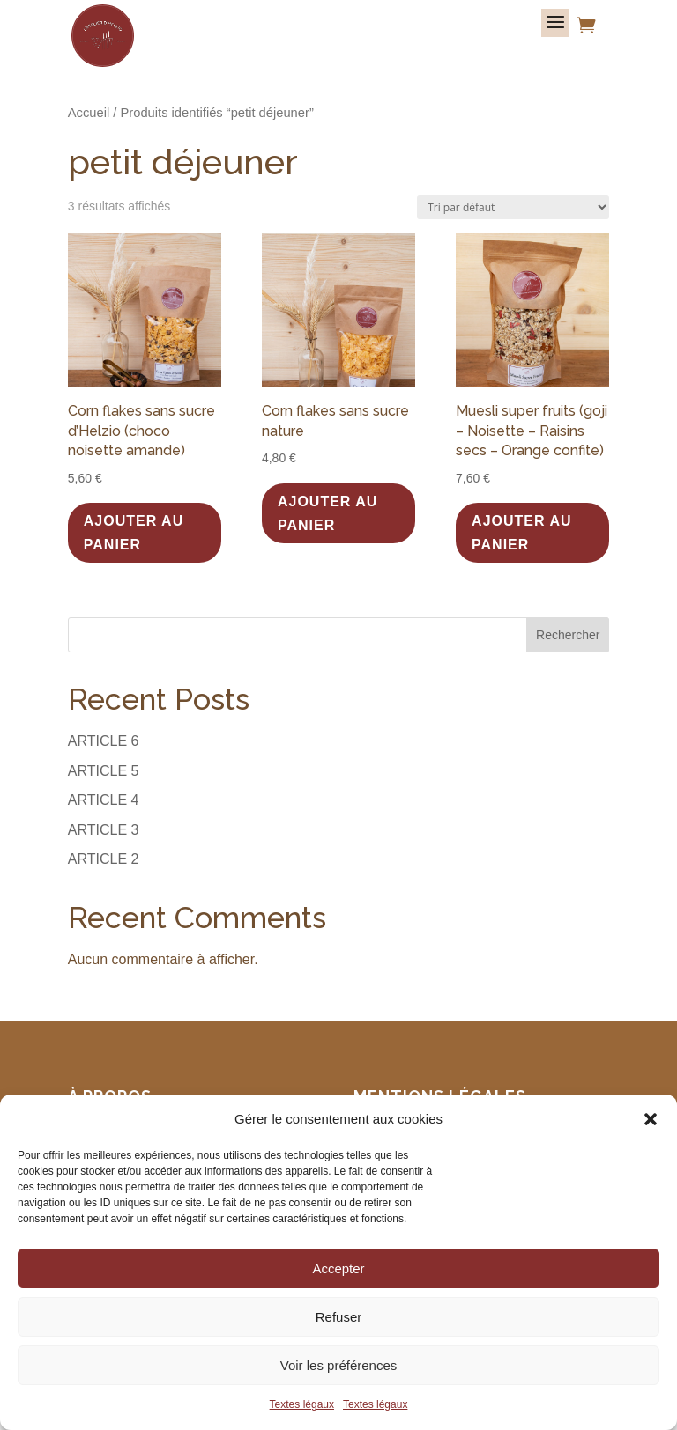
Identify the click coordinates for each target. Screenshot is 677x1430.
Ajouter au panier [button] (133, 532)
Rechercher (567, 635)
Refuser (339, 1316)
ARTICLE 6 (103, 740)
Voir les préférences (339, 1365)
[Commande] (513, 207)
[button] (650, 1119)
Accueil (88, 113)
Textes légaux (302, 1404)
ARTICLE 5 (103, 770)
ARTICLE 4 (103, 799)
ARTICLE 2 (103, 858)
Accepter (338, 1268)
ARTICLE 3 (103, 829)
